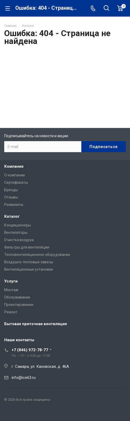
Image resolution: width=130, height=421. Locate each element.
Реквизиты (13, 204)
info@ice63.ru (24, 377)
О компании (14, 175)
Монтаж (11, 290)
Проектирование (18, 305)
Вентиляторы (15, 232)
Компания (13, 166)
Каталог (12, 216)
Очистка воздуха (19, 240)
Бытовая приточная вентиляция (35, 323)
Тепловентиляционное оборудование (37, 254)
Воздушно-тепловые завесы (28, 262)
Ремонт (10, 312)
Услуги (11, 281)
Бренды (11, 190)
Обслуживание (17, 297)
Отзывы (11, 197)
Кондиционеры (17, 225)
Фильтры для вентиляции (26, 247)
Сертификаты (16, 182)
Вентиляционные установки (28, 269)
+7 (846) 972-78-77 (30, 350)
